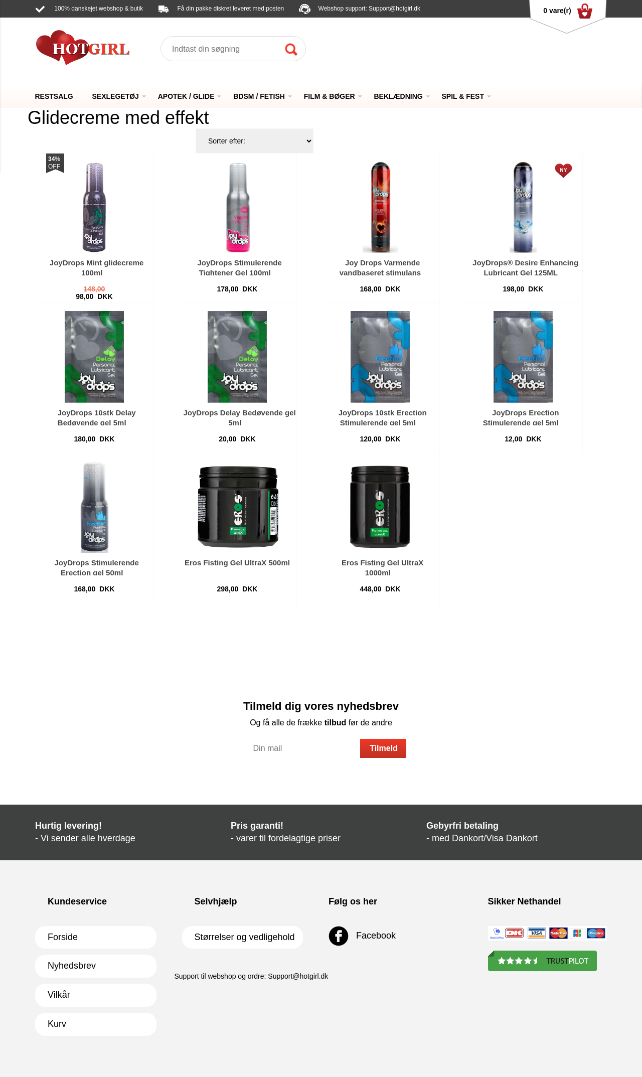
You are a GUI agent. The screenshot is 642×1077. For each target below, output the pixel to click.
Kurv (57, 1024)
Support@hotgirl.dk (394, 8)
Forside (63, 937)
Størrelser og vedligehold (245, 937)
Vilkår (59, 995)
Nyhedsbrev (72, 966)
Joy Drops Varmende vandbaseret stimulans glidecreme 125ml (378, 272)
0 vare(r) (567, 11)
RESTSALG (54, 96)
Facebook (362, 936)
